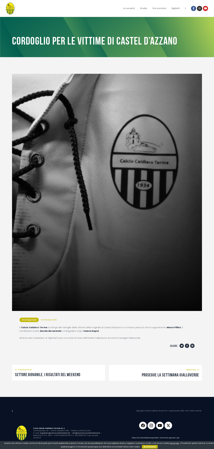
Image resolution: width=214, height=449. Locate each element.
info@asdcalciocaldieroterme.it (86, 433)
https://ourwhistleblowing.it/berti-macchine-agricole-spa (156, 438)
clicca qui (174, 443)
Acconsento (150, 446)
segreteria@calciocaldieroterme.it (55, 433)
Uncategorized (29, 319)
